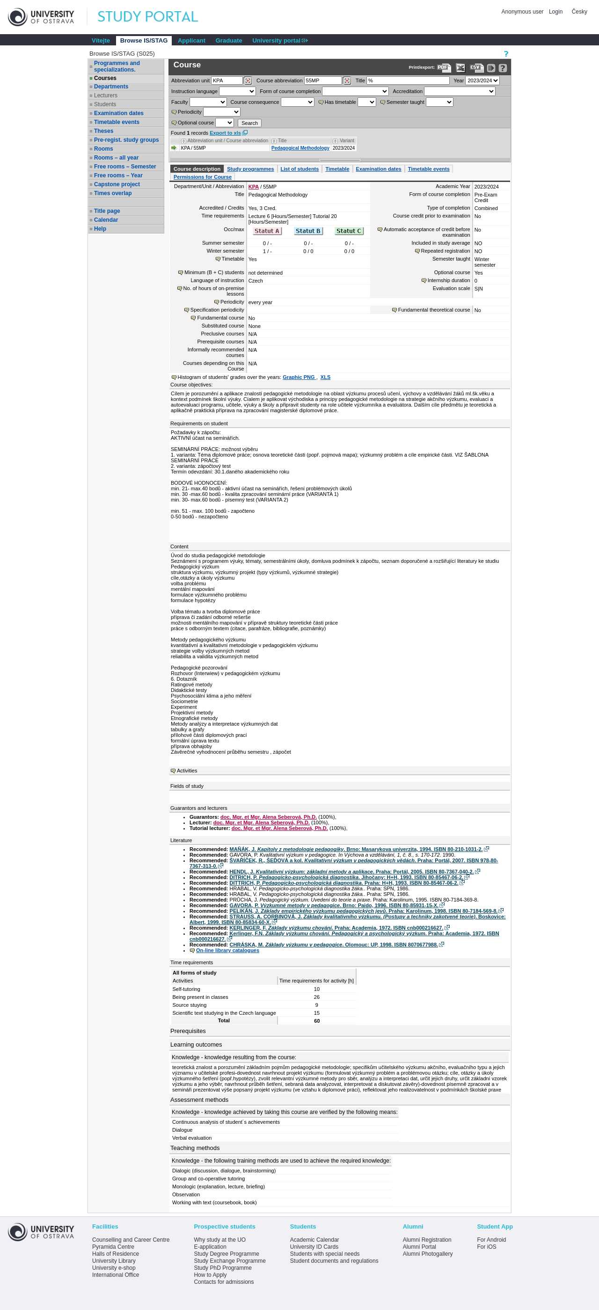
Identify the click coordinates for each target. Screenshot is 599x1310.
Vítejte (101, 40)
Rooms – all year (116, 157)
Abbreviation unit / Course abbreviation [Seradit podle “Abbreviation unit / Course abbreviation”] (228, 140)
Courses (105, 78)
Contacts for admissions (224, 1282)
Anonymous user (523, 11)
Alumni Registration (427, 1240)
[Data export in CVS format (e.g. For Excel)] (477, 68)
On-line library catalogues (227, 950)
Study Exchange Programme (229, 1261)
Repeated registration (445, 251)
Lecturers (105, 95)
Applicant (191, 40)
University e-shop (114, 1268)
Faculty (179, 102)
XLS (325, 377)
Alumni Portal (419, 1247)
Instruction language (194, 91)
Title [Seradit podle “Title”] (282, 140)
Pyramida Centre (113, 1247)
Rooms (103, 149)
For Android (491, 1240)
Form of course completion (290, 91)
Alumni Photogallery (428, 1254)
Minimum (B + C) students (214, 272)
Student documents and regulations (334, 1261)
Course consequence (255, 102)
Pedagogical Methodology (300, 148)
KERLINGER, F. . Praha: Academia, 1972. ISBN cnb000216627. (337, 928)
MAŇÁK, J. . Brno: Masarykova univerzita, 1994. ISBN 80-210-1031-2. (356, 849)
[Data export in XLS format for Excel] (460, 68)
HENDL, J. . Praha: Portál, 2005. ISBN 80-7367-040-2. (352, 871)
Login (555, 11)
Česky (579, 11)
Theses (103, 131)
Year (458, 80)
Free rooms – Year (118, 175)
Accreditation (408, 91)
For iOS (486, 1247)
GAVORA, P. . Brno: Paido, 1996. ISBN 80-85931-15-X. (334, 905)
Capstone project (117, 184)
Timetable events (116, 122)
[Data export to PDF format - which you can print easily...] (444, 68)
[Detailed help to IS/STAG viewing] (503, 68)
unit (190, 80)
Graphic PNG (299, 377)
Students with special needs (325, 1254)
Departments (111, 86)
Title (360, 80)
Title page (107, 211)
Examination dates (119, 113)
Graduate (229, 40)
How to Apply (210, 1275)
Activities (187, 770)
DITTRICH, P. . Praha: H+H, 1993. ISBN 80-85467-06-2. (344, 883)
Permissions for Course (203, 177)
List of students (300, 169)
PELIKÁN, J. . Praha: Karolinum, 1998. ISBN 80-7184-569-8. (364, 911)
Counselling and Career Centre (130, 1240)
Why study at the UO (220, 1240)
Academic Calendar (314, 1240)
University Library (114, 1261)
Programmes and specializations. (117, 66)
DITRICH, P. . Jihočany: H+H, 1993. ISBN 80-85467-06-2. (347, 877)
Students (105, 104)
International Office (115, 1275)
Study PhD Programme (222, 1268)
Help (100, 229)
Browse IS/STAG (144, 40)
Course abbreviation (279, 80)
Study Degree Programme (226, 1254)
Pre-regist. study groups (126, 140)
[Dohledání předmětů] (347, 81)
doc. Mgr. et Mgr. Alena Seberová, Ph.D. (268, 817)
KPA (253, 186)
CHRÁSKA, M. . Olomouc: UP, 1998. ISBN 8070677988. (334, 944)
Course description (197, 169)
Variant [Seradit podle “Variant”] (347, 140)
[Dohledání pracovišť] (248, 81)
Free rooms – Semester (125, 166)
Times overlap (112, 193)
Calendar (106, 220)
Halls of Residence (115, 1254)
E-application (210, 1247)
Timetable (337, 169)
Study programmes (250, 169)
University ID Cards (314, 1247)
